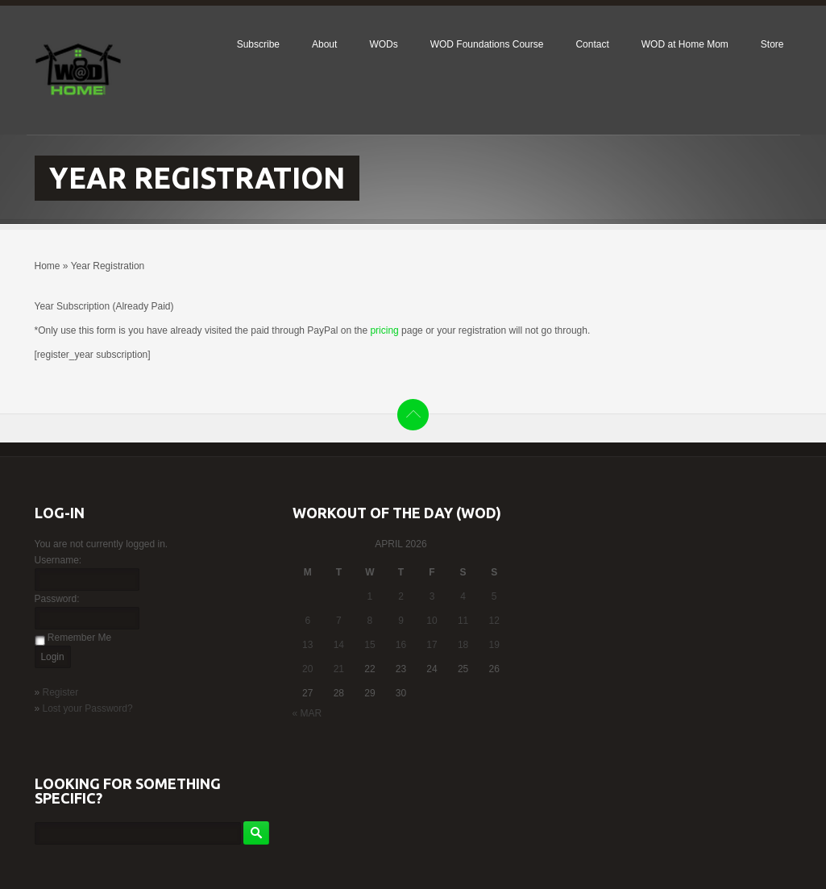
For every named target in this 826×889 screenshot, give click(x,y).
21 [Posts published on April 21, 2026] (339, 669)
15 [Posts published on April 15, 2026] (369, 644)
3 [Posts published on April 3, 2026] (432, 596)
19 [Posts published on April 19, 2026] (494, 644)
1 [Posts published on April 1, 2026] (370, 596)
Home (47, 266)
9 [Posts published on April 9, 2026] (401, 620)
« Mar (307, 713)
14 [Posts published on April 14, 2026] (339, 644)
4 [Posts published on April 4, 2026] (463, 596)
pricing (384, 330)
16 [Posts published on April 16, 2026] (401, 644)
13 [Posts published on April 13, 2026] (307, 644)
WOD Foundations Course (487, 44)
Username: (58, 560)
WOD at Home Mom (684, 44)
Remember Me (79, 637)
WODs (383, 44)
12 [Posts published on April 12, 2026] (494, 620)
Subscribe (258, 44)
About (324, 44)
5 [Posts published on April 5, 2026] (494, 596)
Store (772, 44)
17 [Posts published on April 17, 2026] (431, 644)
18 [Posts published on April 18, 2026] (463, 644)
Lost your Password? (88, 708)
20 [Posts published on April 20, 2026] (307, 669)
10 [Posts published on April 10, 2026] (431, 620)
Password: (57, 598)
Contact (591, 44)
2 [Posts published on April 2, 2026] (401, 596)
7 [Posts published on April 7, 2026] (339, 620)
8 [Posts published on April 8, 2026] (370, 620)
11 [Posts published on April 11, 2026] (463, 620)
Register (61, 692)
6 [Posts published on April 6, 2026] (307, 620)
